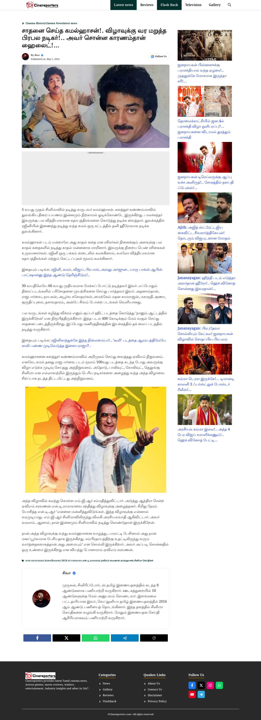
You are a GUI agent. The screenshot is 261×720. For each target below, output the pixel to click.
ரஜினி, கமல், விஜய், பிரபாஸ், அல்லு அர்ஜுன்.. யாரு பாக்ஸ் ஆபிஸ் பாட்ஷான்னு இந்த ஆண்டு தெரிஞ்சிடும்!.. (92, 272)
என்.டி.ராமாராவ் (91, 561)
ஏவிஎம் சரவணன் (110, 561)
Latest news (123, 5)
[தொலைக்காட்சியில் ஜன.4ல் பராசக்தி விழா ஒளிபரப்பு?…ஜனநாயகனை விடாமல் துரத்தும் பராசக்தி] (205, 102)
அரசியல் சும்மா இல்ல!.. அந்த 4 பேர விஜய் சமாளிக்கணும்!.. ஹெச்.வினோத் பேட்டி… (204, 434)
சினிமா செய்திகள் (143, 561)
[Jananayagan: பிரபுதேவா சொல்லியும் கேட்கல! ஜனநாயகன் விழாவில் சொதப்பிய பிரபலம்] (205, 309)
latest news (70, 23)
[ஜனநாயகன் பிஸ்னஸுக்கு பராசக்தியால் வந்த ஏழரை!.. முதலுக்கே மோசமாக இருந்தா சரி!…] (205, 46)
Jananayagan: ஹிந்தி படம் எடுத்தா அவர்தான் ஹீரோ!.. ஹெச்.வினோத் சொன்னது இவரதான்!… (206, 283)
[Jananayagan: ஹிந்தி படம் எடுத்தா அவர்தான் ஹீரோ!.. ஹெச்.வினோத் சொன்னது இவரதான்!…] (205, 259)
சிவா (37, 55)
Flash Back (169, 5)
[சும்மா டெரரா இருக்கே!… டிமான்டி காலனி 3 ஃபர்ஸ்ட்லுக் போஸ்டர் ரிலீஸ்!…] (205, 360)
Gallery (215, 5)
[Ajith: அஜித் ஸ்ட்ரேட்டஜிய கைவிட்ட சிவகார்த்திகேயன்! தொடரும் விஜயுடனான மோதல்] (205, 208)
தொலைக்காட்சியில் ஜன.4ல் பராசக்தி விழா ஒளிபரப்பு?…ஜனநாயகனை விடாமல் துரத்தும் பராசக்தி (204, 129)
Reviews (146, 5)
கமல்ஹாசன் (127, 561)
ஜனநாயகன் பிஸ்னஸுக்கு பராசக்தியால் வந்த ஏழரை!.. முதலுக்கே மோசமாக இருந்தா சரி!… (202, 73)
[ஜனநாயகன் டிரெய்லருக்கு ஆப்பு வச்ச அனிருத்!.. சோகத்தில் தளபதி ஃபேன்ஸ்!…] (205, 158)
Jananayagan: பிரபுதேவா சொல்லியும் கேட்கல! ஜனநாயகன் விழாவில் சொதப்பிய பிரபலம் (205, 334)
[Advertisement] (95, 179)
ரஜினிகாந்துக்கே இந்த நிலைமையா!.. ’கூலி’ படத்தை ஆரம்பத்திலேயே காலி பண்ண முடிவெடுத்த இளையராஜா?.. (94, 343)
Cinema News (54, 23)
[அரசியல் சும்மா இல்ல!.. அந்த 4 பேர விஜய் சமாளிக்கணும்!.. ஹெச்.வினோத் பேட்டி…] (205, 410)
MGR (64, 561)
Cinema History (35, 23)
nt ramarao (75, 561)
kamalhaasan (53, 561)
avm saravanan (34, 561)
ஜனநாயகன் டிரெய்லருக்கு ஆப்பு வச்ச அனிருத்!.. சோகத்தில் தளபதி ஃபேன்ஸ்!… (206, 182)
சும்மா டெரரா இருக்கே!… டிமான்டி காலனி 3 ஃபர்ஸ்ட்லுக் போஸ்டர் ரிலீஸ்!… (206, 384)
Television (193, 5)
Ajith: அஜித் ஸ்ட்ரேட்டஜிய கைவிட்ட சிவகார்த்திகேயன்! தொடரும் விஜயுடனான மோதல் (204, 233)
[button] (229, 5)
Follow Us (161, 56)
